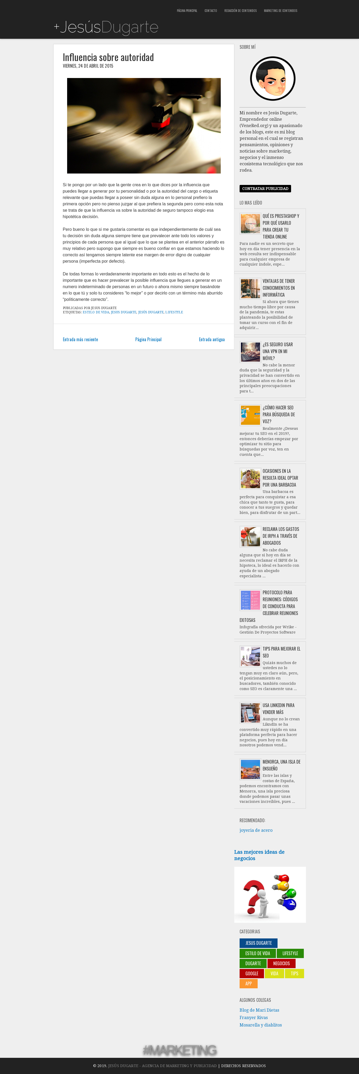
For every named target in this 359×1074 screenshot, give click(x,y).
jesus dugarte (124, 312)
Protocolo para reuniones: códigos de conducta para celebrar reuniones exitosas (269, 606)
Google (251, 973)
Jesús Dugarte (151, 312)
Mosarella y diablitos (261, 1025)
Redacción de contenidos (240, 10)
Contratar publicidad (265, 189)
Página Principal (187, 10)
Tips (294, 973)
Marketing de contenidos (280, 10)
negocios (281, 963)
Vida (274, 973)
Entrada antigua (212, 339)
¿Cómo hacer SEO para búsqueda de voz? (279, 414)
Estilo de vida (96, 312)
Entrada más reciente (80, 339)
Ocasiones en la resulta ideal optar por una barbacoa (280, 478)
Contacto (211, 10)
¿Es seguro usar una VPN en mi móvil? (278, 351)
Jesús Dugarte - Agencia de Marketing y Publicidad (162, 1066)
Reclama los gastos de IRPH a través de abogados (281, 536)
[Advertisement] (115, 8)
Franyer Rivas (254, 1017)
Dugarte (253, 963)
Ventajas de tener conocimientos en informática (279, 288)
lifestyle (174, 312)
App (248, 983)
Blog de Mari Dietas (259, 1010)
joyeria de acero (256, 830)
